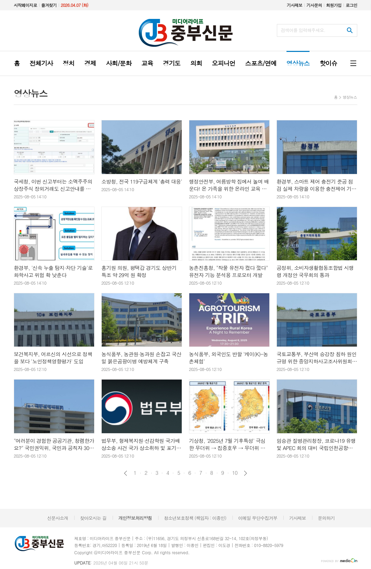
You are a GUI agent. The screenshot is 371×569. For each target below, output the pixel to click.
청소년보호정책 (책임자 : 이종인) (195, 518)
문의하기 (326, 518)
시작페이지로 (25, 5)
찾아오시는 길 (93, 518)
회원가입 (333, 5)
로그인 (351, 5)
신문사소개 (57, 518)
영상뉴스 (350, 97)
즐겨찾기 (49, 5)
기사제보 (294, 5)
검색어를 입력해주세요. (303, 30)
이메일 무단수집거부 (257, 518)
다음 (245, 473)
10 (235, 472)
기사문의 (314, 5)
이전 (126, 473)
